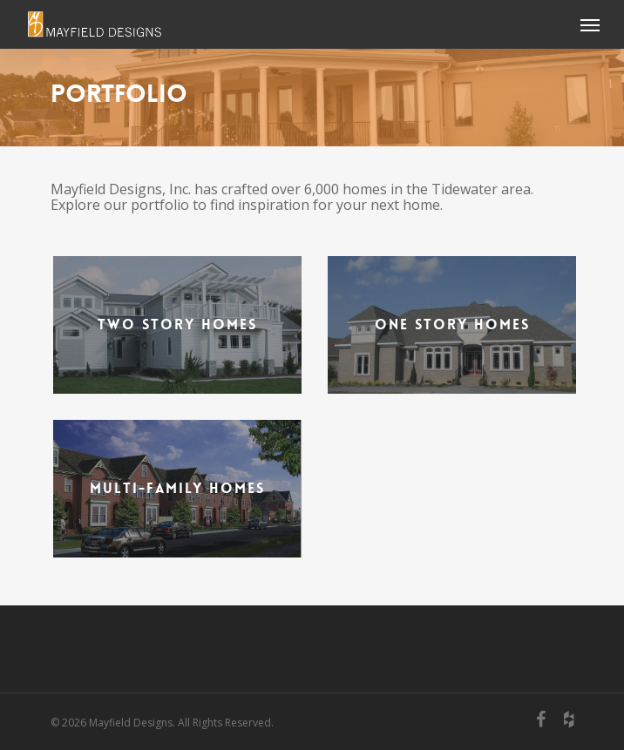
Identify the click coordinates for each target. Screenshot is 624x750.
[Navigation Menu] (590, 24)
